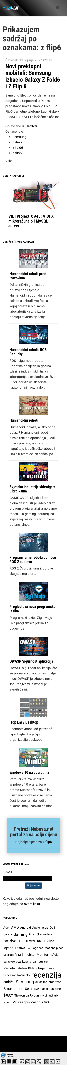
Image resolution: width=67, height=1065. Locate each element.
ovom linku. (32, 904)
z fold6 (18, 148)
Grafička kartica (41, 934)
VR (15, 1002)
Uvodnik (35, 995)
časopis (24, 1002)
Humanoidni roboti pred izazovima (27, 276)
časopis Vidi (40, 1002)
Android (25, 927)
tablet (44, 988)
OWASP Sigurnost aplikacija (31, 661)
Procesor (9, 975)
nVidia (54, 954)
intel (39, 941)
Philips (32, 968)
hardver (10, 941)
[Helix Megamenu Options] (57, 8)
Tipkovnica (21, 995)
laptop (8, 948)
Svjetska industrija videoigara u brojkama (32, 489)
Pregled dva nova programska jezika (32, 608)
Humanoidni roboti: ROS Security (28, 351)
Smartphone (13, 989)
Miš (20, 954)
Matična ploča (54, 948)
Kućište (49, 941)
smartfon (55, 982)
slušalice (41, 982)
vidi (44, 995)
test (8, 995)
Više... (9, 161)
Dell (52, 927)
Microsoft (10, 954)
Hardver (31, 126)
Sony (28, 988)
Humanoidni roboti (23, 420)
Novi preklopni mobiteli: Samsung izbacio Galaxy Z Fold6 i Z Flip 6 (32, 76)
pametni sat (40, 961)
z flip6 (17, 153)
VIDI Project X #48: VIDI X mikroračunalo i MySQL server (31, 221)
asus (44, 927)
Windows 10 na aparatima (29, 772)
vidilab (53, 995)
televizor (55, 988)
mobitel (29, 954)
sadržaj (8, 982)
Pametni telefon (15, 968)
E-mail (7, 872)
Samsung (19, 137)
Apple (36, 927)
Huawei (30, 941)
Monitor (42, 955)
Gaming (20, 934)
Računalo (23, 975)
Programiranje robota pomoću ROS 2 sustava (32, 559)
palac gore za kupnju (17, 961)
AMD (15, 927)
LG (28, 948)
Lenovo (20, 948)
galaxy (17, 142)
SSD (36, 988)
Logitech (37, 948)
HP (21, 941)
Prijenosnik (46, 968)
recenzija (46, 975)
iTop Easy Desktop (23, 722)
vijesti (7, 1002)
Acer (6, 927)
